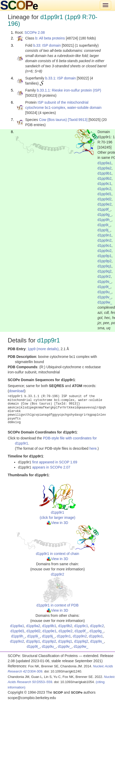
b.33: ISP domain (47, 45)
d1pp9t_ (104, 287)
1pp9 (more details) (43, 349)
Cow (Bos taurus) (53, 120)
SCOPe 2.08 (34, 32)
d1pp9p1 (105, 256)
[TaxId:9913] (77, 120)
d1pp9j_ (104, 230)
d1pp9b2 (105, 178)
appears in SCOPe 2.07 (51, 467)
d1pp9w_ (105, 302)
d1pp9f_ (104, 209)
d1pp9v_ (104, 297)
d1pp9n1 (105, 235)
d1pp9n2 (105, 240)
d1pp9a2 (105, 168)
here (92, 448)
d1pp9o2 (105, 251)
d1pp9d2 (105, 199)
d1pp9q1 (105, 266)
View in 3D (57, 523)
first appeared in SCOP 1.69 (54, 462)
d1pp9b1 (105, 173)
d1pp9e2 (105, 204)
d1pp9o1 (105, 245)
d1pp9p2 (105, 261)
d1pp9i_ (104, 225)
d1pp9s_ (104, 282)
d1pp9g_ (105, 214)
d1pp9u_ (105, 292)
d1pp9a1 (105, 163)
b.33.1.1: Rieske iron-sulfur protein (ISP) (69, 90)
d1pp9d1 (105, 194)
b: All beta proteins (50, 38)
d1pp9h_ (105, 220)
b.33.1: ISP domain (60, 78)
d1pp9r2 (104, 276)
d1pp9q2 (105, 271)
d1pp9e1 (49, 631)
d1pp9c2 (104, 189)
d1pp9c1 (104, 184)
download (16, 391)
